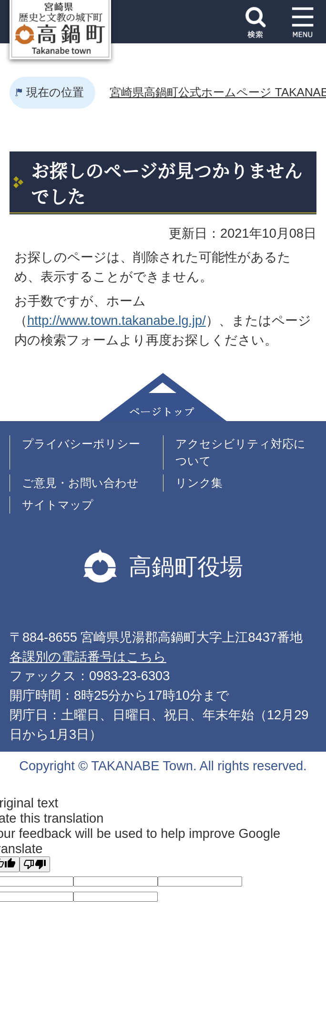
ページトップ (163, 397)
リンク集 (199, 482)
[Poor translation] (35, 864)
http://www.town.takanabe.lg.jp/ (116, 320)
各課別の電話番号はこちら (88, 656)
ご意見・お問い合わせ (80, 482)
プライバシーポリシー (81, 443)
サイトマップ (57, 504)
